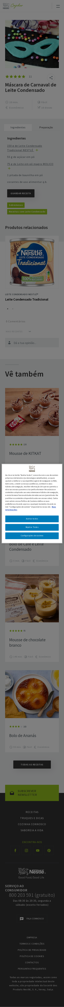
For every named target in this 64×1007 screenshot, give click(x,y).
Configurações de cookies (32, 535)
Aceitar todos (32, 519)
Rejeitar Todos (32, 527)
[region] (32, 503)
